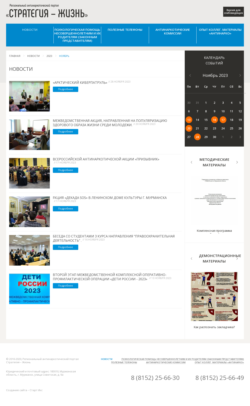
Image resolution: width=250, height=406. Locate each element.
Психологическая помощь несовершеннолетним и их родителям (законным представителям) (77, 35)
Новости (29, 30)
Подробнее (65, 89)
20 (188, 128)
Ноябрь (64, 56)
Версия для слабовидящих (233, 11)
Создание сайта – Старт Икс (24, 390)
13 (188, 120)
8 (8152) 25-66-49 (219, 377)
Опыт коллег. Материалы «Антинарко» (220, 31)
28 (197, 137)
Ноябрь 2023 (215, 75)
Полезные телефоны (125, 30)
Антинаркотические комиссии (172, 31)
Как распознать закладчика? (214, 327)
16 (214, 120)
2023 (49, 56)
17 (223, 120)
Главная (14, 56)
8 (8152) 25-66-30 (155, 377)
